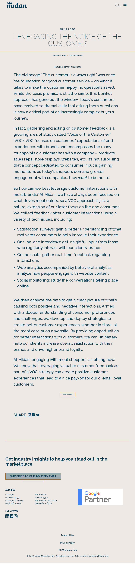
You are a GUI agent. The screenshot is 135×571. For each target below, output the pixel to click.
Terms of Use (67, 543)
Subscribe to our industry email (33, 484)
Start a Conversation (67, 402)
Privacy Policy (67, 551)
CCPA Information (68, 558)
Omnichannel (76, 63)
